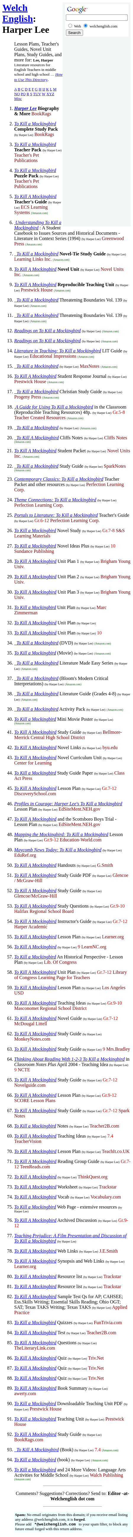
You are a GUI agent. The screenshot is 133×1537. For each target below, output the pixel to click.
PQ (23, 94)
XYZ (50, 94)
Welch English (17, 13)
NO (17, 94)
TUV (37, 94)
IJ (43, 89)
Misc (18, 98)
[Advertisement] (96, 133)
